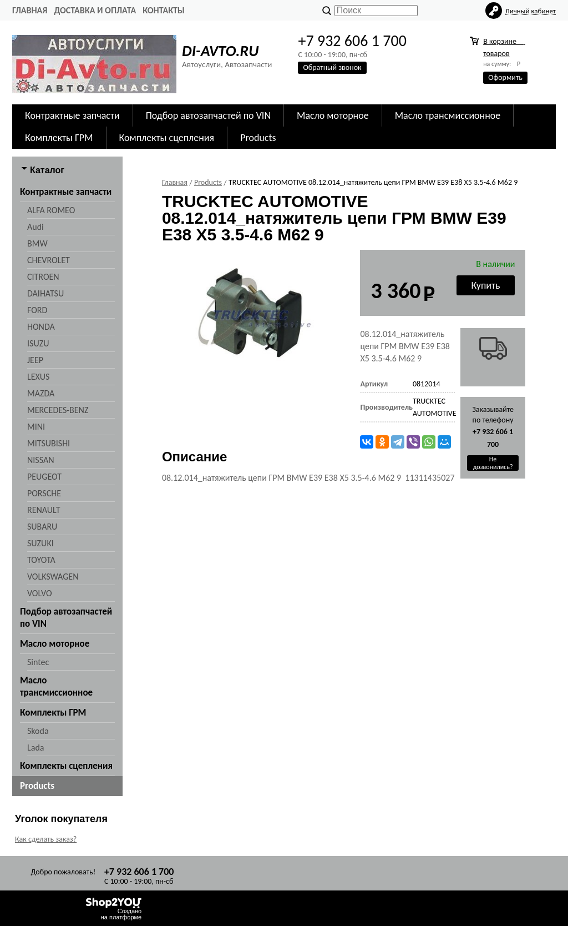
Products (258, 138)
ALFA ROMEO (51, 210)
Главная (29, 10)
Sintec (38, 662)
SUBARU (42, 526)
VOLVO (39, 593)
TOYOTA (41, 560)
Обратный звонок (332, 67)
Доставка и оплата (95, 10)
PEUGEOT (44, 476)
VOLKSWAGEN (52, 576)
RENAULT (43, 510)
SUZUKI (40, 543)
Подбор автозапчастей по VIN (208, 115)
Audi (35, 227)
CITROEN (43, 276)
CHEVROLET (48, 260)
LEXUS (38, 376)
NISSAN (40, 460)
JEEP (35, 360)
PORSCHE (44, 493)
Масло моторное (333, 115)
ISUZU (38, 343)
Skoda (38, 731)
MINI (36, 426)
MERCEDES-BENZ (57, 410)
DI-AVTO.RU (220, 51)
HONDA (41, 326)
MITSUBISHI (48, 443)
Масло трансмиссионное (448, 115)
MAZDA (40, 393)
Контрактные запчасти (72, 115)
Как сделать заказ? (46, 839)
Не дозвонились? (493, 463)
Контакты (164, 10)
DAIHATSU (45, 293)
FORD (37, 310)
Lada (35, 747)
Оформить (505, 77)
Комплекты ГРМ (59, 138)
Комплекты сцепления (167, 138)
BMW (37, 243)
